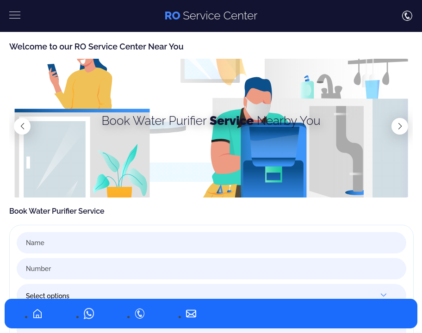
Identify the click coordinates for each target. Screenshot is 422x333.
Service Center (210, 15)
